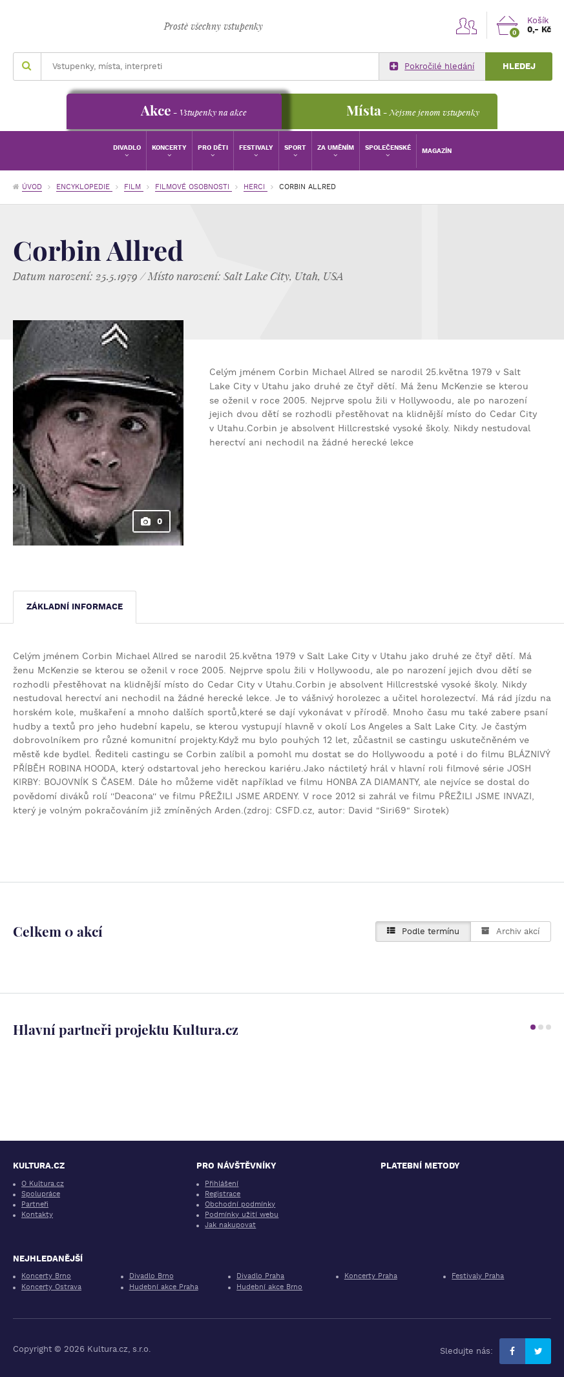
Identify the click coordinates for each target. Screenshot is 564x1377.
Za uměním (335, 147)
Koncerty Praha (370, 1276)
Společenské (388, 147)
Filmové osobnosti (193, 187)
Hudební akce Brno (269, 1287)
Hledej (519, 66)
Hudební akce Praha (163, 1287)
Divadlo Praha (260, 1276)
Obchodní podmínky (240, 1204)
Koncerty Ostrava (51, 1287)
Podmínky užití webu (241, 1214)
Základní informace (74, 606)
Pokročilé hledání (432, 66)
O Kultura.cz (42, 1183)
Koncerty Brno (46, 1276)
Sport (295, 147)
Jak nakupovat (230, 1225)
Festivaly (256, 147)
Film (133, 187)
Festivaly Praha (478, 1276)
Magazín (437, 150)
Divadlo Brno (151, 1276)
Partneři (34, 1204)
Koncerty (169, 147)
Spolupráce (40, 1194)
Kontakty (37, 1214)
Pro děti (213, 147)
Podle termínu (423, 931)
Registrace (222, 1194)
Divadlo (127, 147)
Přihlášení (221, 1183)
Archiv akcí (510, 931)
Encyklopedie (84, 187)
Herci (255, 187)
